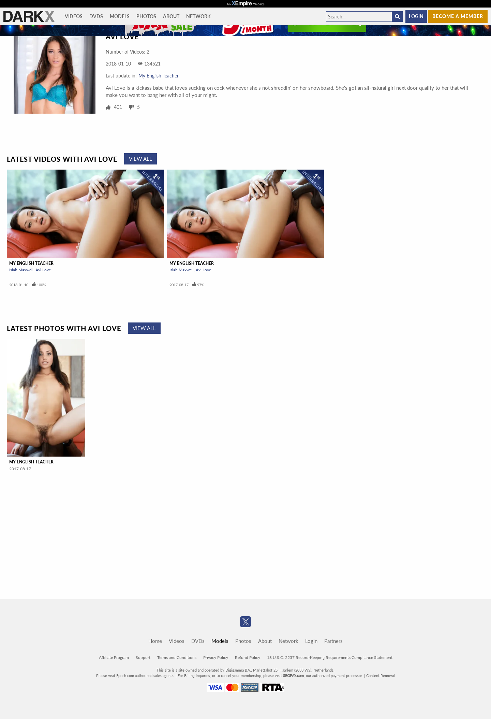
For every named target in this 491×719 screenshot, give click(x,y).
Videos (74, 16)
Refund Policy (247, 657)
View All (140, 159)
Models (120, 16)
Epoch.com (125, 675)
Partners (333, 641)
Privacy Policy (215, 657)
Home (155, 641)
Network (198, 16)
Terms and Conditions (176, 657)
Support (143, 657)
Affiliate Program (114, 657)
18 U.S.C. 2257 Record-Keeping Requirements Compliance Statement (329, 657)
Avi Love (43, 269)
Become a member (457, 16)
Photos (146, 16)
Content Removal (380, 675)
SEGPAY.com (293, 675)
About (171, 16)
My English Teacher (158, 75)
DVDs (96, 16)
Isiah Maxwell (21, 269)
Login (416, 16)
